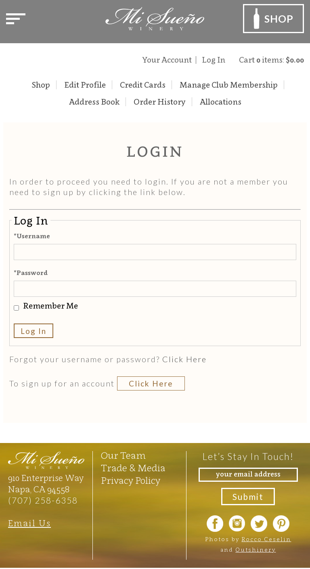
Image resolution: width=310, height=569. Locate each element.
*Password (31, 273)
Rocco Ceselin (266, 538)
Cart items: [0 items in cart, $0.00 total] (271, 59)
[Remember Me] (16, 308)
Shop (41, 84)
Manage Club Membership (229, 84)
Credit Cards (142, 84)
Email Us (29, 523)
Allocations (220, 101)
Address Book (94, 101)
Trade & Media (133, 468)
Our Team (123, 455)
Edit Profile (85, 84)
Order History (160, 101)
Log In (213, 59)
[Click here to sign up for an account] (151, 383)
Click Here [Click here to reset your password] (184, 359)
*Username (32, 236)
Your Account (167, 60)
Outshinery (255, 549)
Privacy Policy (130, 480)
